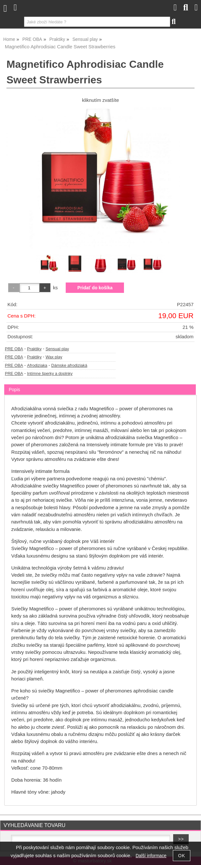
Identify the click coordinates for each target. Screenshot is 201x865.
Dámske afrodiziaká (69, 365)
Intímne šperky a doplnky (50, 373)
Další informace (151, 855)
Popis (14, 389)
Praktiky (34, 349)
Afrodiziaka (37, 365)
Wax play (54, 357)
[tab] (100, 384)
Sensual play (57, 349)
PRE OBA (14, 349)
